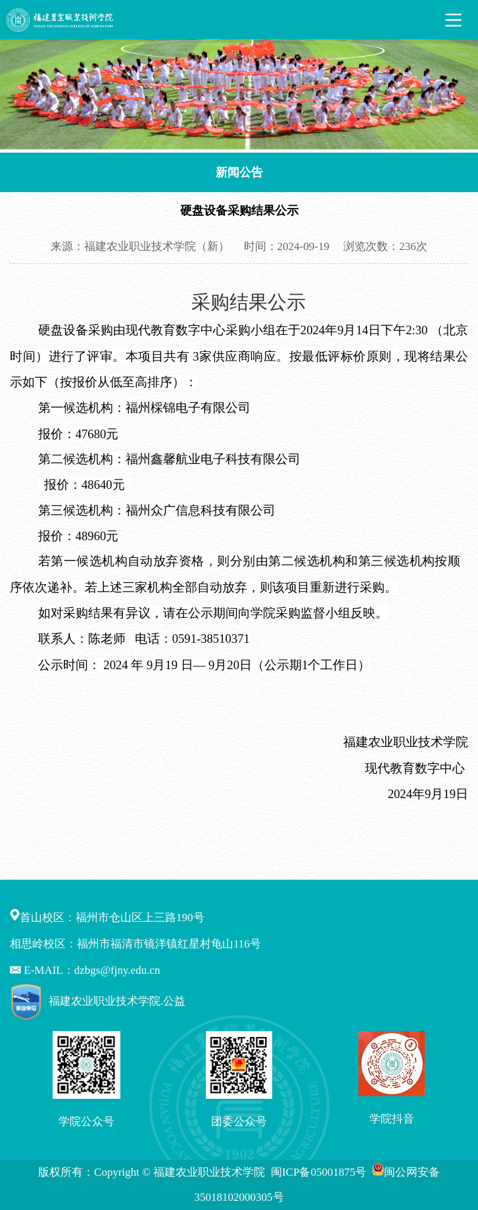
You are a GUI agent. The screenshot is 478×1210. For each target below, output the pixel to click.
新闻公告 (239, 172)
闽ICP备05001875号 (320, 1172)
